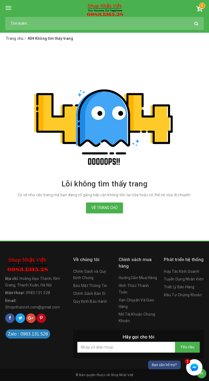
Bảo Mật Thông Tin (90, 285)
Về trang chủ (104, 207)
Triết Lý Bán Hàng (179, 287)
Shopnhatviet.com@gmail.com (32, 307)
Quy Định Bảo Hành (90, 301)
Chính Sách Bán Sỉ (89, 293)
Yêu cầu (187, 347)
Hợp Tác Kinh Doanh (181, 271)
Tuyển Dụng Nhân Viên (184, 279)
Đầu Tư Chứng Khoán (183, 295)
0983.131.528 (38, 293)
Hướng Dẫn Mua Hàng (138, 278)
